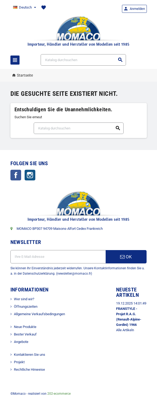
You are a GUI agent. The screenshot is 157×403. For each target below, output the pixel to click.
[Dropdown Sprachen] (24, 7)
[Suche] (83, 60)
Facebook (15, 175)
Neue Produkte (25, 327)
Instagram (30, 175)
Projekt (19, 362)
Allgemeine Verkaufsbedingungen (39, 314)
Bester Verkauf (25, 334)
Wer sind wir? (24, 299)
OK (126, 256)
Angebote (21, 342)
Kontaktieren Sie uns (29, 355)
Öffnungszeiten (25, 307)
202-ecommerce (59, 394)
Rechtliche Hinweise (29, 370)
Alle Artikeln (125, 330)
